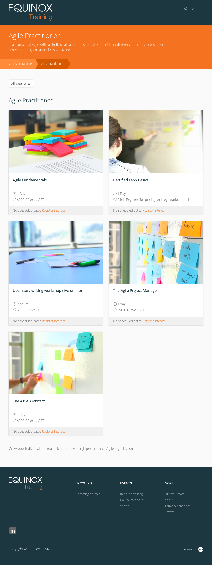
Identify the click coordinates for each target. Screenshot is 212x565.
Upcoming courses (88, 494)
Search (124, 506)
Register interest (53, 210)
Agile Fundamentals (30, 179)
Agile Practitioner (52, 64)
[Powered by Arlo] (193, 549)
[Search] (187, 9)
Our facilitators (174, 494)
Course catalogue (20, 64)
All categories (20, 83)
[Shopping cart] (193, 9)
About (169, 500)
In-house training (131, 494)
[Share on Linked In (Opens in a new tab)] (12, 531)
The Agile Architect (29, 401)
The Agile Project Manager (135, 290)
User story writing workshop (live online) (47, 290)
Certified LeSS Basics (130, 179)
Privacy (169, 512)
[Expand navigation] (200, 9)
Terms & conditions (178, 506)
